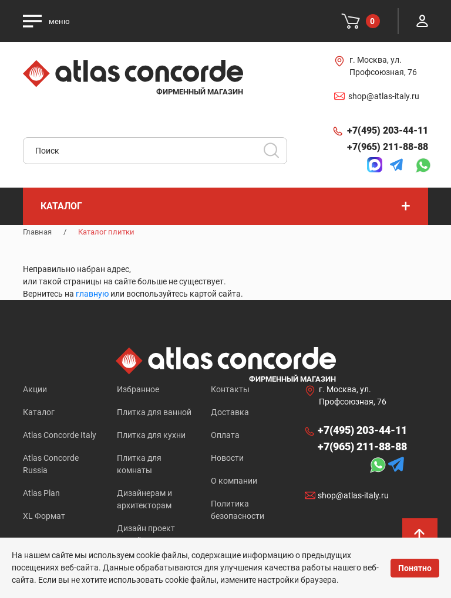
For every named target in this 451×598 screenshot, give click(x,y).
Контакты (230, 389)
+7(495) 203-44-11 (387, 130)
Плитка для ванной (154, 412)
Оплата (225, 435)
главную (92, 293)
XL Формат (44, 516)
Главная (37, 231)
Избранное (138, 389)
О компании (234, 480)
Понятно (415, 568)
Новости (227, 458)
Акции (35, 389)
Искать (275, 154)
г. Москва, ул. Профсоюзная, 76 (383, 66)
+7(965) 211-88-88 (387, 146)
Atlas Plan (41, 493)
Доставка (230, 412)
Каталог (39, 412)
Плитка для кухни (151, 435)
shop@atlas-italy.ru (383, 96)
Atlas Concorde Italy (59, 435)
